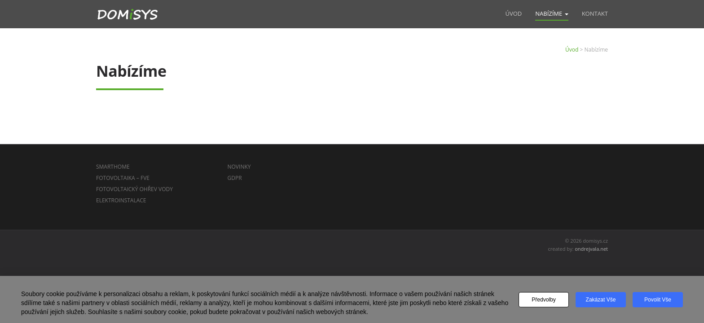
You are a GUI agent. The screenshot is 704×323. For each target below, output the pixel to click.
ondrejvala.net (591, 248)
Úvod (513, 13)
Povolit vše (657, 300)
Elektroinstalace (121, 200)
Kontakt (595, 13)
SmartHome (113, 166)
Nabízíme (551, 13)
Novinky (239, 166)
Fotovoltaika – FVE (123, 178)
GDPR (235, 178)
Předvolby (543, 300)
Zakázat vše (601, 300)
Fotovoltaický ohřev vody (134, 189)
